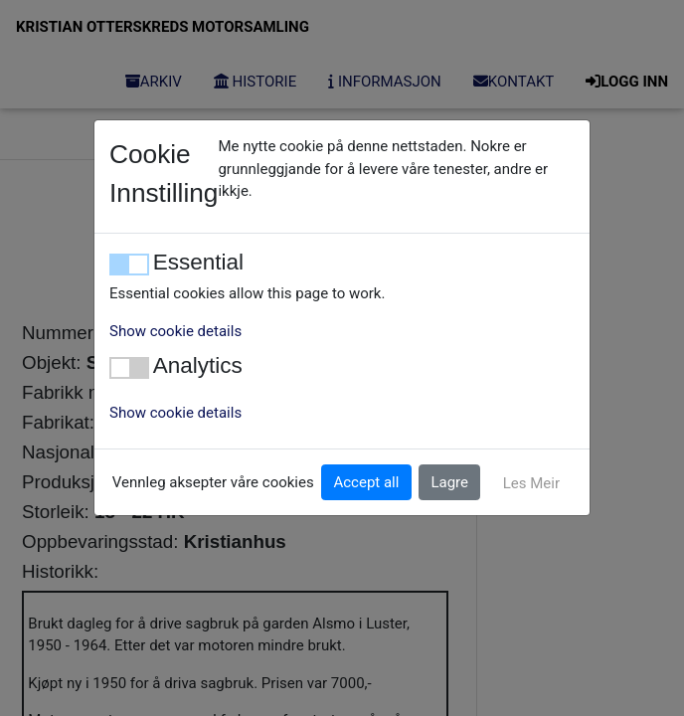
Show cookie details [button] (175, 331)
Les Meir (531, 483)
